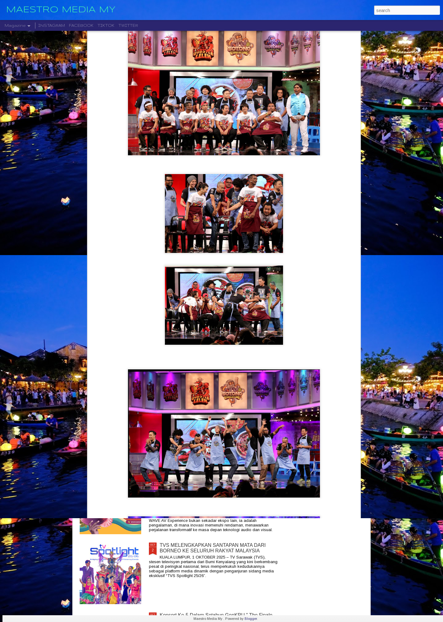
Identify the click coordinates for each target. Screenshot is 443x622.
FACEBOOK (81, 25)
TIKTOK (106, 25)
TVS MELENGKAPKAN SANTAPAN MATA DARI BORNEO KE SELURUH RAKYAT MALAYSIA (213, 548)
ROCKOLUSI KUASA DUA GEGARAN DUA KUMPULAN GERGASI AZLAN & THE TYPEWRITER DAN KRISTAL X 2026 (218, 411)
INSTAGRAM (51, 25)
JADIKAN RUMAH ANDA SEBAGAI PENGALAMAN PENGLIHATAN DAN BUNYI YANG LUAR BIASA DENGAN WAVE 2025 (216, 481)
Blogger (251, 618)
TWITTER (128, 25)
